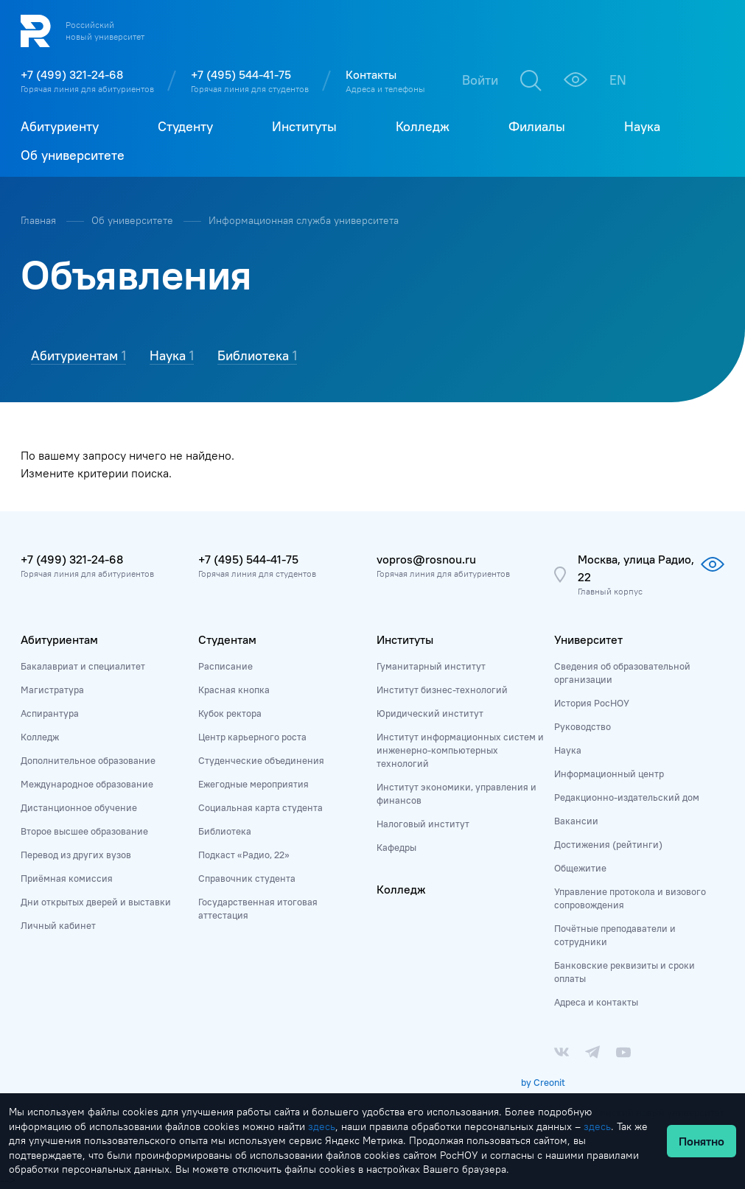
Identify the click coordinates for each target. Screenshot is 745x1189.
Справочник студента (246, 878)
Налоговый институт (423, 824)
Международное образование (87, 784)
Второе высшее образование (84, 831)
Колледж (40, 737)
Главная (40, 220)
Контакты (371, 74)
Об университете (133, 220)
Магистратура (52, 689)
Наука (567, 750)
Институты (405, 639)
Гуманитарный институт (431, 666)
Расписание (225, 666)
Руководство (582, 726)
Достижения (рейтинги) (608, 844)
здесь (321, 1126)
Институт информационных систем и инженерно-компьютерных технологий (460, 750)
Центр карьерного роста (252, 737)
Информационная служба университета (304, 220)
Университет (588, 639)
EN (617, 79)
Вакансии (576, 821)
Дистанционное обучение (79, 807)
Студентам (227, 639)
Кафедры (396, 847)
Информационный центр (609, 773)
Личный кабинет (58, 925)
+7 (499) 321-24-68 (72, 74)
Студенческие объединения (261, 760)
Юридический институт (430, 713)
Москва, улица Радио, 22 (636, 568)
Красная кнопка (234, 689)
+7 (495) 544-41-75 (241, 74)
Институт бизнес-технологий (442, 689)
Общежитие (580, 868)
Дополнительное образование (88, 760)
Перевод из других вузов (76, 854)
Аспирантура (50, 713)
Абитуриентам (59, 639)
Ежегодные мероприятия (253, 784)
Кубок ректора (230, 713)
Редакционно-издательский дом (626, 797)
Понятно (701, 1141)
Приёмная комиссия (67, 878)
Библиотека (224, 831)
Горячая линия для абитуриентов (87, 88)
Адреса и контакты (596, 1002)
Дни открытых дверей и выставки (96, 902)
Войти (480, 79)
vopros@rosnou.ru (426, 559)
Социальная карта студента (260, 807)
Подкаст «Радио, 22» (244, 854)
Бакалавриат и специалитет (83, 666)
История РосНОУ (591, 703)
